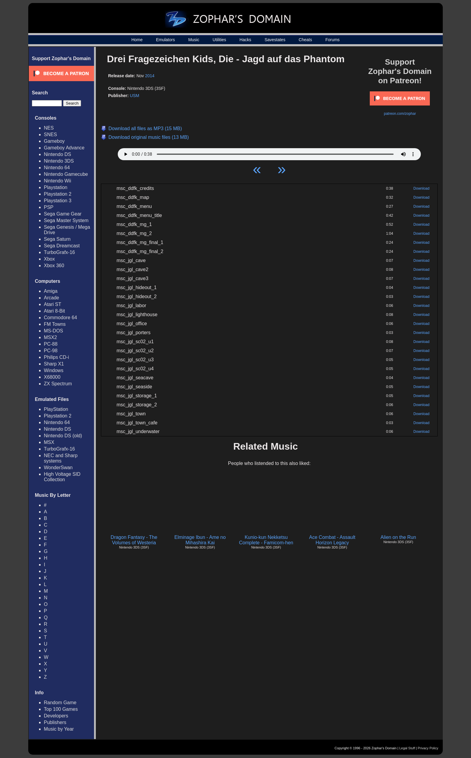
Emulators (165, 39)
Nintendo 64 (57, 167)
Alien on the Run (398, 537)
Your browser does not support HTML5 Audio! (269, 152)
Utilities (219, 39)
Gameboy (54, 141)
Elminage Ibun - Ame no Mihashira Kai (200, 540)
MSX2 (50, 337)
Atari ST (52, 304)
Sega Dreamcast (62, 245)
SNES (50, 134)
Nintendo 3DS (59, 161)
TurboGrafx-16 (59, 252)
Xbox (49, 258)
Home (136, 39)
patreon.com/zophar (400, 114)
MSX (49, 442)
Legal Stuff (407, 748)
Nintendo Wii (57, 180)
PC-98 (50, 350)
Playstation (55, 187)
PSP (48, 207)
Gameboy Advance (64, 147)
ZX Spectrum (58, 383)
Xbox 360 (54, 265)
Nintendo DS (57, 154)
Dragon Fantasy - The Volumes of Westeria (134, 540)
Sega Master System (66, 220)
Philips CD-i (56, 357)
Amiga (50, 291)
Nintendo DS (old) (63, 435)
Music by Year (59, 729)
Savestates (275, 39)
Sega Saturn (57, 239)
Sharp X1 (54, 363)
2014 (149, 75)
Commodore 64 (60, 317)
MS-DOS (53, 330)
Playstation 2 (57, 194)
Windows (53, 370)
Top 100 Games (61, 709)
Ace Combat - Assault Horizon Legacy (332, 540)
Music (193, 39)
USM (134, 95)
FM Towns (55, 324)
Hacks (245, 39)
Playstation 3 (57, 200)
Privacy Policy (428, 748)
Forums (332, 39)
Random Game (60, 702)
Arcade (51, 297)
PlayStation (56, 409)
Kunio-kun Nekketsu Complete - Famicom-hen (266, 540)
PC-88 (50, 344)
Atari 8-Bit (54, 310)
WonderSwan (58, 467)
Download (421, 188)
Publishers (55, 722)
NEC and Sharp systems (60, 458)
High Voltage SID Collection (62, 477)
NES (49, 127)
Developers (56, 715)
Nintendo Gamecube (66, 174)
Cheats (305, 39)
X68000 (52, 377)
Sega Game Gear (62, 213)
